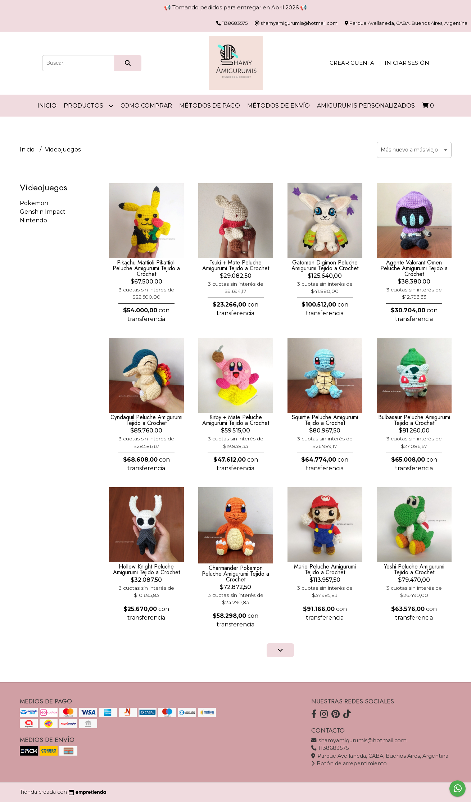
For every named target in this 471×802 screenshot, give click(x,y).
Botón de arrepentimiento (349, 763)
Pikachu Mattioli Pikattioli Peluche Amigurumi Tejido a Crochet (146, 268)
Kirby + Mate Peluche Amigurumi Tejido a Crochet (235, 420)
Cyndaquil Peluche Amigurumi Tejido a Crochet (146, 420)
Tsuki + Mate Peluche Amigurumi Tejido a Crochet (235, 265)
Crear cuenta (352, 62)
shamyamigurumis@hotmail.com (359, 740)
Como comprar (146, 105)
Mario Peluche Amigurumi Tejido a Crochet (325, 569)
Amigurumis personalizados (366, 105)
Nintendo (33, 220)
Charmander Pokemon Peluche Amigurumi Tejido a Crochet (235, 574)
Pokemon (34, 203)
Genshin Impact (42, 211)
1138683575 (330, 748)
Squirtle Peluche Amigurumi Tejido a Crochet (325, 420)
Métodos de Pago (209, 105)
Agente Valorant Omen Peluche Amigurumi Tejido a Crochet (414, 268)
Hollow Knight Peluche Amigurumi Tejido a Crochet (146, 569)
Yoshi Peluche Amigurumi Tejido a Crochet (414, 569)
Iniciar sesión (407, 62)
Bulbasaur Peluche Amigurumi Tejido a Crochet (414, 420)
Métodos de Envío (278, 105)
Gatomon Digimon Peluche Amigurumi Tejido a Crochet (324, 265)
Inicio (46, 105)
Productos (88, 106)
